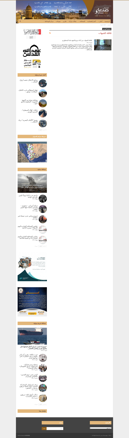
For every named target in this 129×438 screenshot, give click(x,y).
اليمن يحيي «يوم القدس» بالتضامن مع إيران (29, 375)
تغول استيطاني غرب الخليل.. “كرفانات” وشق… (28, 91)
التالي (40, 129)
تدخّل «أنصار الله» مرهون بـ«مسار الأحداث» (29, 395)
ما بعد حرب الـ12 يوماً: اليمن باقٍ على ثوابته (28, 196)
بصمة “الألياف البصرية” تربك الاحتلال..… (28, 121)
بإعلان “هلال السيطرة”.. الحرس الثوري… (29, 111)
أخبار (100, 21)
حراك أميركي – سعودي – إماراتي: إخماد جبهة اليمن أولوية (29, 207)
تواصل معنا (42, 411)
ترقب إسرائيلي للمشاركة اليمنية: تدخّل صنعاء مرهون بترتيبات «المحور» (28, 386)
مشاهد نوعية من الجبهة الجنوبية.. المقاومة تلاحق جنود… (29, 101)
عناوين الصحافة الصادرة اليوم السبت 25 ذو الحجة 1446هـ (28, 237)
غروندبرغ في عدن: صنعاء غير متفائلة (28, 217)
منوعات (58, 21)
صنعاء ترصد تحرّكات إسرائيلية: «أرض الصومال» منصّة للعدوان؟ (28, 366)
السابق (44, 129)
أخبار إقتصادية (91, 21)
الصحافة (82, 21)
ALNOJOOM (27, 435)
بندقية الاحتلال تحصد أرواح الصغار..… (29, 81)
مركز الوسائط (49, 21)
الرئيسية (107, 21)
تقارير (64, 21)
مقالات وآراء (72, 21)
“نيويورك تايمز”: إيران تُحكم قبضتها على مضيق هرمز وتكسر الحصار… (33, 347)
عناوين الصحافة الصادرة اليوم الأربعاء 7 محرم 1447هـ (28, 227)
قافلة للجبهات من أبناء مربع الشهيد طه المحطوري (77, 40)
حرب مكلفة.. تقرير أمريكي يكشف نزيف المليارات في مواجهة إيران (28, 356)
